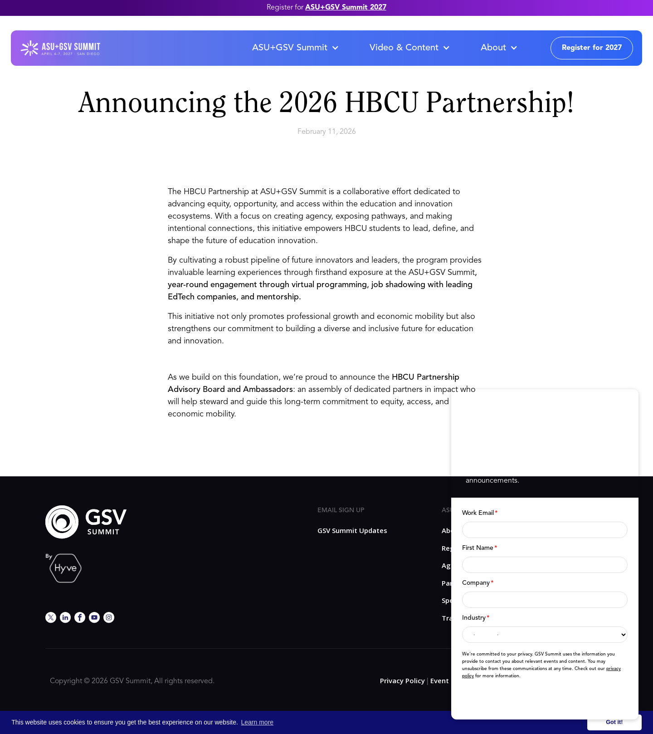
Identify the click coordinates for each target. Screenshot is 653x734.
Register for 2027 (592, 48)
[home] (60, 48)
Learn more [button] (257, 722)
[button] (295, 48)
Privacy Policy (402, 680)
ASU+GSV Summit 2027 (345, 7)
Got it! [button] (614, 722)
